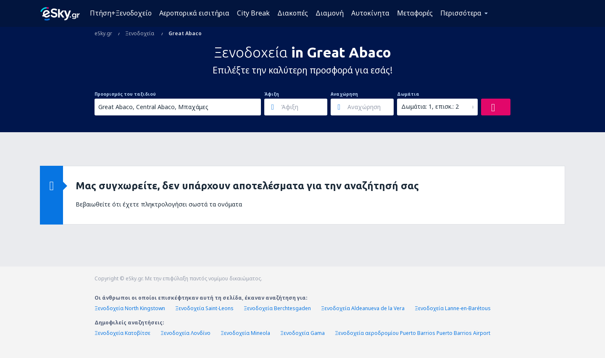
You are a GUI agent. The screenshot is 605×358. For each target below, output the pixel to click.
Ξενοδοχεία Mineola (245, 333)
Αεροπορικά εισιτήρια (194, 13)
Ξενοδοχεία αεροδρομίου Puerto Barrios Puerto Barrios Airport (412, 333)
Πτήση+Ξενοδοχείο (121, 13)
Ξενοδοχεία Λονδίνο (185, 333)
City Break (253, 13)
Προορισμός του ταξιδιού (125, 94)
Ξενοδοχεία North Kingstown (130, 308)
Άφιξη (271, 94)
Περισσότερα (460, 13)
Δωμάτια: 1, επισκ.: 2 (430, 106)
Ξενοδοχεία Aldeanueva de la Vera (363, 308)
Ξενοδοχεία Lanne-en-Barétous (453, 308)
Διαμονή (330, 13)
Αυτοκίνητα (370, 13)
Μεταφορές (415, 13)
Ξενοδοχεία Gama (302, 333)
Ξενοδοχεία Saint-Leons (204, 308)
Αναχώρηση (344, 94)
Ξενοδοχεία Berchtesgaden (277, 308)
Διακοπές (292, 13)
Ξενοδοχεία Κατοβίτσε (122, 333)
